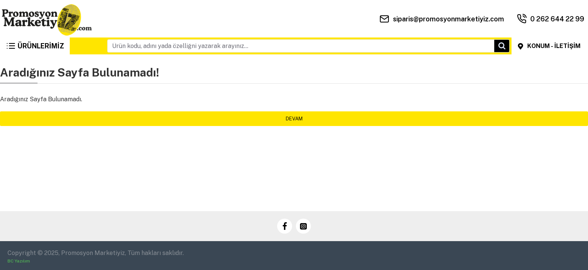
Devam (294, 119)
